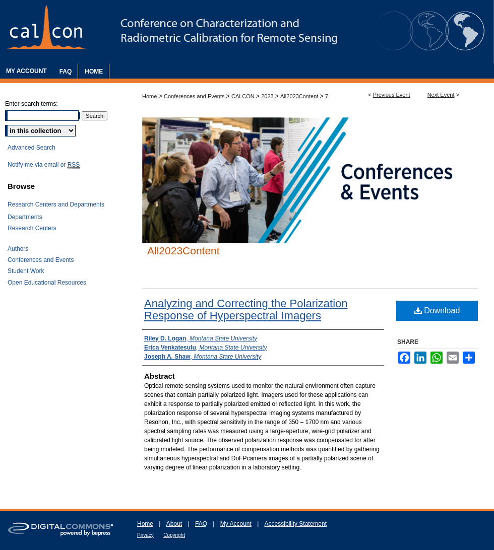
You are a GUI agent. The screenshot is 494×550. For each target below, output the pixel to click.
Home (149, 96)
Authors (18, 248)
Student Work (26, 270)
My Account (236, 523)
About (174, 523)
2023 (268, 96)
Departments (25, 217)
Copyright (174, 535)
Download (437, 310)
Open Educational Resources (47, 282)
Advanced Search (31, 147)
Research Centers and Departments (56, 204)
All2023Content (300, 96)
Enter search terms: (31, 103)
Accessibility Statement (296, 523)
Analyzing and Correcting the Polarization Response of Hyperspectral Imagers (246, 309)
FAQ (201, 523)
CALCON (243, 96)
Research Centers (32, 228)
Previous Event (391, 95)
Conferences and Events (195, 96)
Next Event (441, 95)
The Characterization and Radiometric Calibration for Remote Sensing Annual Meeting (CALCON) (247, 31)
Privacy (145, 535)
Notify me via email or (44, 164)
